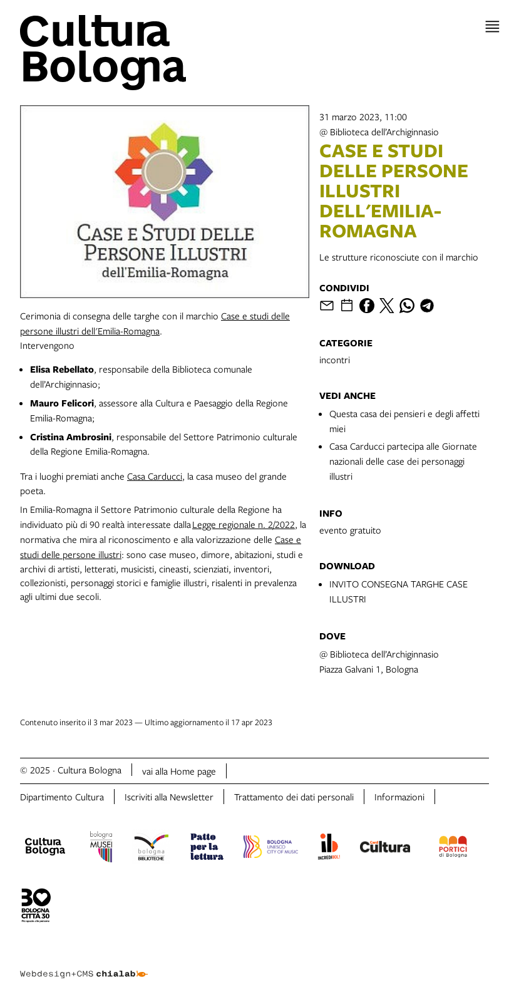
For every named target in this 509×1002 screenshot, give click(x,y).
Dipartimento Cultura (62, 796)
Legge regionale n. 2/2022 (243, 524)
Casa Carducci (154, 476)
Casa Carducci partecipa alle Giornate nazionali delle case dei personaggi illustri (403, 461)
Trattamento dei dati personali (294, 796)
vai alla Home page (179, 771)
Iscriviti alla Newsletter (169, 796)
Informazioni (399, 796)
